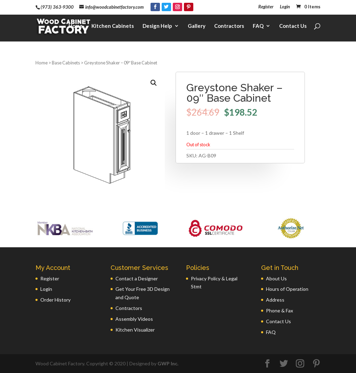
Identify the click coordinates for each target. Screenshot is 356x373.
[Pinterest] (188, 7)
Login (285, 7)
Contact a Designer (136, 278)
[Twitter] (166, 7)
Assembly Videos (134, 319)
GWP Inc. (167, 363)
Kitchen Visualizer (135, 330)
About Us (276, 278)
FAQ (258, 26)
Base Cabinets (66, 62)
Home (75, 26)
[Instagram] (177, 7)
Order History (55, 300)
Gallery (196, 26)
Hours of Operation (287, 289)
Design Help (157, 26)
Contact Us (293, 26)
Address (275, 300)
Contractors (229, 26)
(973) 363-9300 (57, 7)
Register (266, 7)
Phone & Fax (279, 310)
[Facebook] (155, 7)
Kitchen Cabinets (112, 26)
